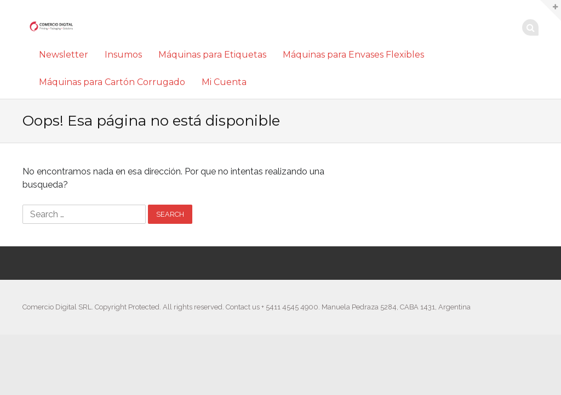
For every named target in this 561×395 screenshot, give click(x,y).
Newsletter (63, 54)
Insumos (123, 54)
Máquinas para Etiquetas (212, 54)
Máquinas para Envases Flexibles (353, 54)
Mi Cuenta (224, 82)
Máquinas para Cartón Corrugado (112, 82)
